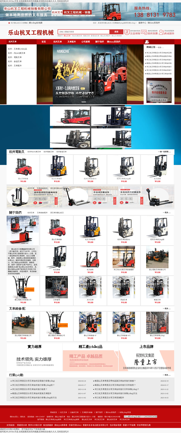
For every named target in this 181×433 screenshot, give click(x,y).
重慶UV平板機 (129, 425)
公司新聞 (85, 42)
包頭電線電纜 (115, 425)
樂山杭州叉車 (112, 419)
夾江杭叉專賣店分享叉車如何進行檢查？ (29, 389)
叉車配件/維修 (87, 412)
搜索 (116, 32)
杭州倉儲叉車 (62, 152)
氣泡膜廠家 (48, 425)
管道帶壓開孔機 (144, 425)
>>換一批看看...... (164, 152)
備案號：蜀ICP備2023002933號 (108, 417)
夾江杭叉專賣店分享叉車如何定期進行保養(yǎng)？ (33, 381)
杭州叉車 (57, 42)
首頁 (44, 42)
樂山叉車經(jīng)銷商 (53, 419)
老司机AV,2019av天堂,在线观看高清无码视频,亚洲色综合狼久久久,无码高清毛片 (34, 1)
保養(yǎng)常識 (125, 412)
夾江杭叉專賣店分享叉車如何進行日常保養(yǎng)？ (117, 389)
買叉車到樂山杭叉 (57, 188)
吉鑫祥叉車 (74, 412)
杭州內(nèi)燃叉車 (34, 152)
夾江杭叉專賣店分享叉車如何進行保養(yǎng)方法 (116, 393)
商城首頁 (53, 412)
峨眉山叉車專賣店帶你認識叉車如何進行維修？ (115, 381)
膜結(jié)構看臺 (60, 425)
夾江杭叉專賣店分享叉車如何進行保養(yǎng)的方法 (34, 398)
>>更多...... (160, 47)
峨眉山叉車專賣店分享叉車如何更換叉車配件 (31, 393)
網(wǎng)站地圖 (35, 23)
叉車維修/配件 (42, 188)
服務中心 (142, 23)
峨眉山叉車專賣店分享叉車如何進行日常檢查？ (115, 385)
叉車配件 (71, 42)
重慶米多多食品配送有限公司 (95, 425)
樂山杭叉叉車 (87, 419)
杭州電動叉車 (49, 152)
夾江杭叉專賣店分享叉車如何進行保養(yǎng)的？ (33, 385)
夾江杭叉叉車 (99, 419)
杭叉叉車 (63, 412)
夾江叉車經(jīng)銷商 (71, 419)
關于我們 (99, 42)
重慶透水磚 (22, 425)
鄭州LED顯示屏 (35, 425)
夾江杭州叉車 (125, 419)
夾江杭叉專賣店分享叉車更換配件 (109, 398)
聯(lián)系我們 (154, 23)
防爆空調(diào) (75, 425)
